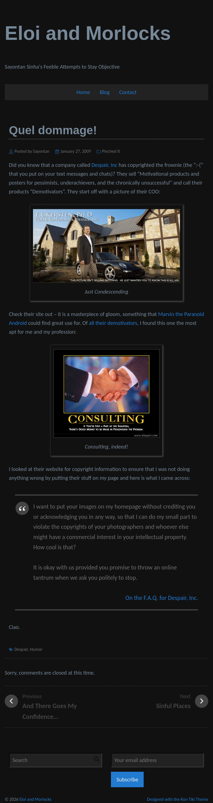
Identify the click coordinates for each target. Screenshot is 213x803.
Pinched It (111, 151)
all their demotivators (113, 323)
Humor (36, 649)
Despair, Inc (105, 165)
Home (83, 92)
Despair (21, 649)
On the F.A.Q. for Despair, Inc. (161, 598)
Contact (128, 92)
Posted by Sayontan (32, 151)
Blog (104, 92)
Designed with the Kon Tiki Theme (177, 799)
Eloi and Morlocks (88, 33)
